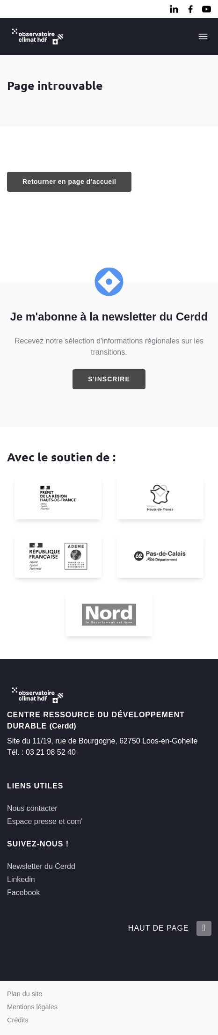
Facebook (23, 893)
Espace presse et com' (44, 821)
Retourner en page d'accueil (69, 181)
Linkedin (21, 879)
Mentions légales (32, 1007)
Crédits (18, 1020)
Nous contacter (32, 808)
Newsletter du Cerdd (41, 866)
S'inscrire (109, 379)
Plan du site (24, 994)
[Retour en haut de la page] (203, 928)
